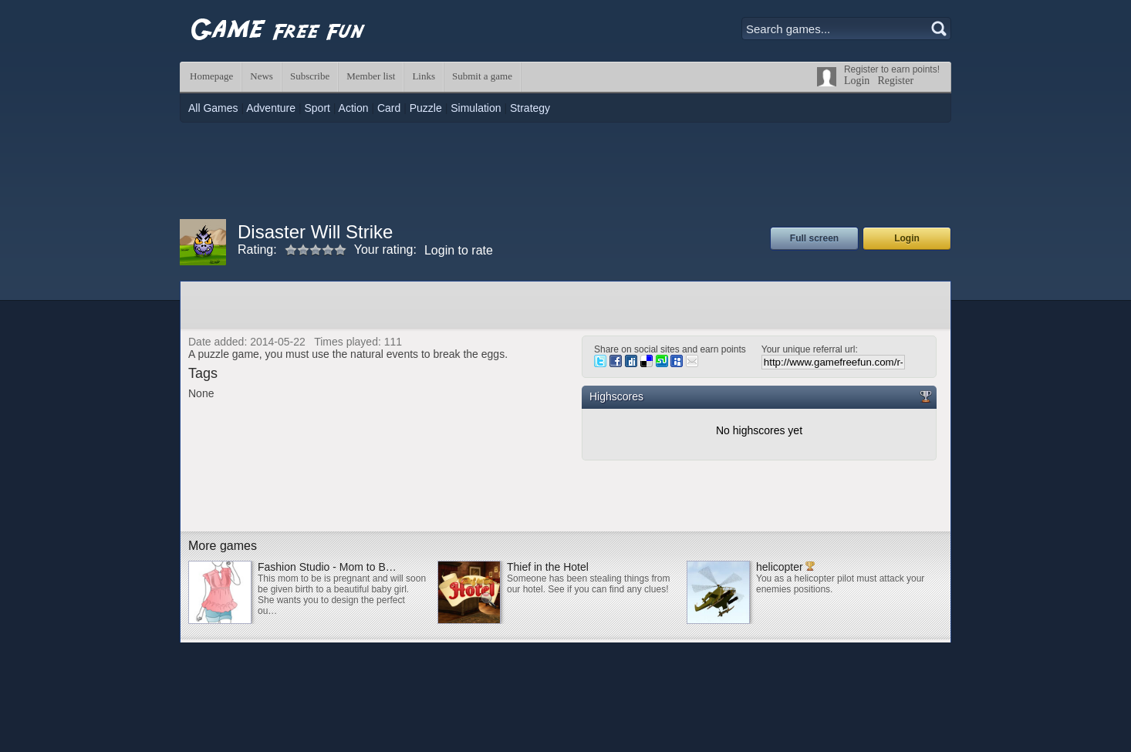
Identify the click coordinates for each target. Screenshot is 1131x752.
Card (388, 108)
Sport (316, 108)
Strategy (530, 108)
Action (354, 108)
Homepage (211, 76)
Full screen (814, 238)
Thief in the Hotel (548, 567)
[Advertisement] (565, 169)
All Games (213, 108)
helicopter (779, 567)
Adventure (270, 108)
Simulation (476, 108)
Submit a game (482, 76)
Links (423, 76)
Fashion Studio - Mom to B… (327, 567)
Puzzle (426, 108)
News (261, 76)
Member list (370, 76)
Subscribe (309, 76)
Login (856, 80)
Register (895, 80)
